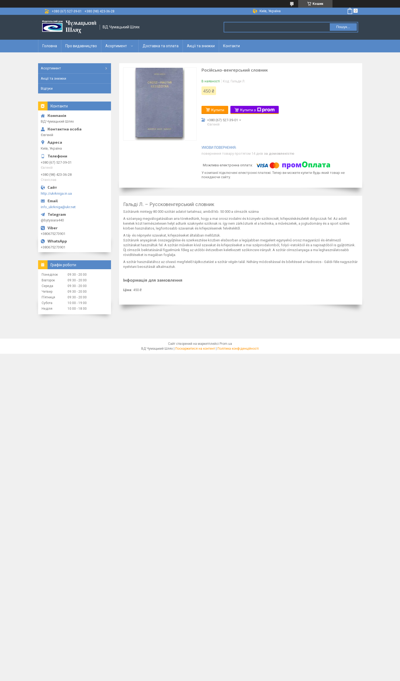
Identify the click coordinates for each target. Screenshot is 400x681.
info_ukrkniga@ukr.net (58, 207)
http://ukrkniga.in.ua (56, 193)
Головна (49, 46)
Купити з (257, 109)
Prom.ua (226, 344)
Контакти (231, 46)
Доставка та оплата (161, 46)
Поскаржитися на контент (195, 348)
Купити (217, 109)
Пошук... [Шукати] (343, 27)
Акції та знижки (201, 46)
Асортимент (116, 46)
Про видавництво (81, 46)
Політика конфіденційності (238, 348)
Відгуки (47, 88)
